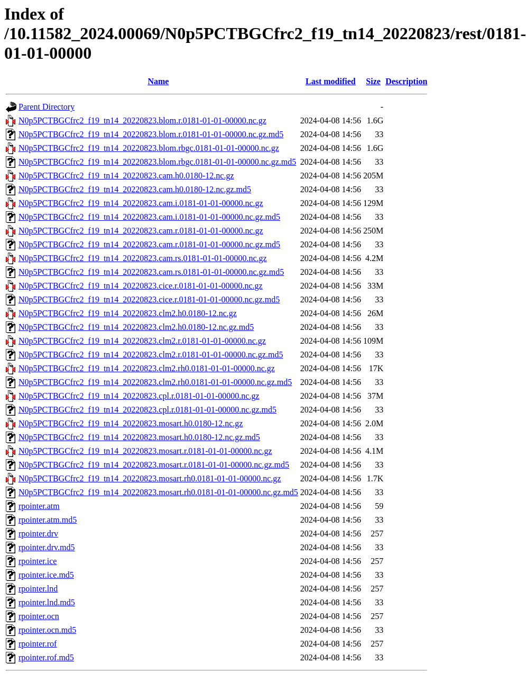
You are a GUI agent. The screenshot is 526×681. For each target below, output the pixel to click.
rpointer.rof (38, 643)
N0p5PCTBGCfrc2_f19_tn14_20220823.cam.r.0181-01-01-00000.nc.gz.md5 (149, 244)
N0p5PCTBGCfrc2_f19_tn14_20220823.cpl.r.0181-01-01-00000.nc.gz (139, 395)
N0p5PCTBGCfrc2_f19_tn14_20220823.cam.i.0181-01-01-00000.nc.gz (141, 203)
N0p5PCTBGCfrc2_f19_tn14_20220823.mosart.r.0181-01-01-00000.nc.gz (145, 450)
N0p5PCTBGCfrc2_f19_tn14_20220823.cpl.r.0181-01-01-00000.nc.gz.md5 (147, 409)
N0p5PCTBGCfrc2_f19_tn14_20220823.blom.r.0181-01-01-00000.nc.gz (142, 120)
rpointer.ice (38, 561)
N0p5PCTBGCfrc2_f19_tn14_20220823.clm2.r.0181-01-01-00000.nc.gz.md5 (151, 354)
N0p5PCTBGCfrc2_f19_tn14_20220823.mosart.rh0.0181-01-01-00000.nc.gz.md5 (158, 492)
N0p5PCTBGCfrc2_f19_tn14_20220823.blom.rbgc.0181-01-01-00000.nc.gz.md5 (157, 161)
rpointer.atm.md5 (48, 519)
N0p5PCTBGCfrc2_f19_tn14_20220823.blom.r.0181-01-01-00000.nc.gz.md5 (151, 134)
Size (373, 81)
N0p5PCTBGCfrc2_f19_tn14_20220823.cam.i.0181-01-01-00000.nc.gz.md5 (149, 216)
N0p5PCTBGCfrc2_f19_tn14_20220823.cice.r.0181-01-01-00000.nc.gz (141, 285)
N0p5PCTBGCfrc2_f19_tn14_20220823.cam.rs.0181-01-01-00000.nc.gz (143, 258)
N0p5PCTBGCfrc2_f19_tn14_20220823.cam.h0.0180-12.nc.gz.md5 (135, 189)
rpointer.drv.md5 (47, 547)
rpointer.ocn (39, 616)
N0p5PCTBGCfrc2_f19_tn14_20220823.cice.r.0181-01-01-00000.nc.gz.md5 (149, 299)
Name (158, 81)
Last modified (331, 81)
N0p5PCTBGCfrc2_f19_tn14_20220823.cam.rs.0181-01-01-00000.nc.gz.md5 (151, 271)
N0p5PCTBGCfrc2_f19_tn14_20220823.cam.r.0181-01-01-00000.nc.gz (141, 230)
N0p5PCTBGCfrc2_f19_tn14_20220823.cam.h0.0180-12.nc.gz (126, 175)
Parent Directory (47, 106)
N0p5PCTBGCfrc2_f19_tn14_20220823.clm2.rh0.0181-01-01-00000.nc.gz (147, 368)
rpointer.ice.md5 (46, 574)
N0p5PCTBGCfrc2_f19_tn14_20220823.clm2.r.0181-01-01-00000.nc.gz (142, 340)
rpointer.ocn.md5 (47, 629)
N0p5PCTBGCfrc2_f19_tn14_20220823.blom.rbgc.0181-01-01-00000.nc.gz (149, 148)
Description (406, 81)
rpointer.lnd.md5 (47, 602)
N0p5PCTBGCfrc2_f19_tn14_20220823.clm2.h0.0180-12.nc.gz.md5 (136, 326)
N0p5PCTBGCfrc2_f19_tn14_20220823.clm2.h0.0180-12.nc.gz (128, 313)
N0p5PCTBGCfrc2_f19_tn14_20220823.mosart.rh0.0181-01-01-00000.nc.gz (150, 478)
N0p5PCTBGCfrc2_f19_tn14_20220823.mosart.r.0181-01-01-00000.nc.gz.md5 (154, 464)
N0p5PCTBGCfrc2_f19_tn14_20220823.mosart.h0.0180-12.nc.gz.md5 (139, 437)
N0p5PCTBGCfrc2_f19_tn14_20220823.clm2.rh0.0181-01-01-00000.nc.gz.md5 (155, 382)
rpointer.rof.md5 (46, 657)
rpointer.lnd (38, 588)
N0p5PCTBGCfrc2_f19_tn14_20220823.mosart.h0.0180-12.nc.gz (131, 423)
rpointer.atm (39, 505)
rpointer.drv (38, 533)
